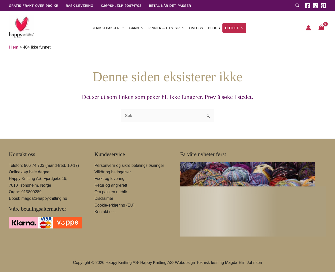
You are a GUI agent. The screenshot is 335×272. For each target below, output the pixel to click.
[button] (297, 6)
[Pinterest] (323, 6)
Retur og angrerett (110, 185)
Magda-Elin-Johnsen (243, 262)
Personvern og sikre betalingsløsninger (129, 165)
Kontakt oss (105, 212)
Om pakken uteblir (110, 192)
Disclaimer (103, 198)
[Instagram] (315, 6)
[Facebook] (308, 6)
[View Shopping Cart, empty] (321, 28)
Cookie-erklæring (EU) (114, 205)
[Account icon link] (308, 27)
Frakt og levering (109, 178)
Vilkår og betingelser (112, 172)
